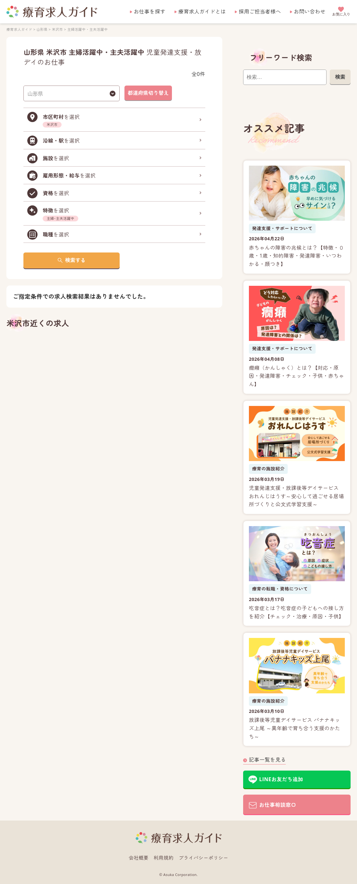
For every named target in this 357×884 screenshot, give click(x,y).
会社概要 (139, 858)
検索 (340, 76)
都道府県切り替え (148, 92)
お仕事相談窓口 (277, 804)
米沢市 (57, 29)
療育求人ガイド (19, 29)
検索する (75, 260)
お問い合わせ (310, 11)
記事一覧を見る (267, 759)
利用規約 (164, 858)
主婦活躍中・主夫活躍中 (87, 29)
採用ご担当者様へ (260, 11)
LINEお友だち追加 (281, 779)
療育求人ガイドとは (202, 11)
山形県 (42, 29)
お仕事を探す (150, 11)
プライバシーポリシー (203, 858)
